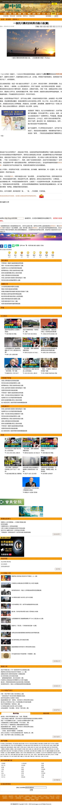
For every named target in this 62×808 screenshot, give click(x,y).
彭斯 (5, 747)
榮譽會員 (53, 226)
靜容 (22, 773)
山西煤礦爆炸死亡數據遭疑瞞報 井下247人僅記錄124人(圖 (13, 350)
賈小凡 (3, 765)
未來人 (32, 373)
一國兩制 (2, 749)
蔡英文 (21, 751)
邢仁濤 (3, 775)
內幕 (32, 747)
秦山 (2, 773)
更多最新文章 (56, 686)
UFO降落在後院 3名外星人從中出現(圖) (22, 597)
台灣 (19, 751)
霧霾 (48, 751)
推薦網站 (5, 798)
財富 (10, 751)
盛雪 (22, 771)
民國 (41, 754)
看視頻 (57, 798)
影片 (58, 14)
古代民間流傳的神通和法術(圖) (10, 286)
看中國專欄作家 (6, 760)
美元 (40, 749)
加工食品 (35, 352)
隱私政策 (34, 796)
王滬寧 (18, 747)
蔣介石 (53, 754)
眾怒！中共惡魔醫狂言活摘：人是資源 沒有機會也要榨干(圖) (17, 720)
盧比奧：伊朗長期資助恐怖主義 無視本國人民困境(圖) (15, 682)
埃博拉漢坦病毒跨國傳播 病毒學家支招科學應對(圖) (25, 632)
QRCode (22, 245)
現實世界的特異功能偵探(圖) (9, 390)
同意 (54, 3)
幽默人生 (22, 756)
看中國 (55, 747)
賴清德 (52, 334)
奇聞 (53, 14)
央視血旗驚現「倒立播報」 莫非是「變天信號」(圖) (15, 708)
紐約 (34, 14)
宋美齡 (56, 754)
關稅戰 (8, 373)
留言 (48, 26)
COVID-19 (27, 743)
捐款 (16, 796)
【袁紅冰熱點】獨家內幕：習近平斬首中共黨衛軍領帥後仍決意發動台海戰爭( (21, 718)
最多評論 (16, 713)
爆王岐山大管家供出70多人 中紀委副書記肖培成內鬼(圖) (16, 702)
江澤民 (21, 747)
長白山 (34, 752)
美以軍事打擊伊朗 (6, 561)
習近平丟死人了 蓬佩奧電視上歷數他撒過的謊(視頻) (15, 724)
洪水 (12, 745)
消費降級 (19, 473)
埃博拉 (44, 352)
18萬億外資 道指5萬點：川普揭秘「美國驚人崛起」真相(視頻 (48, 469)
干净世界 (11, 798)
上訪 (6, 752)
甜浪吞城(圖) (4, 524)
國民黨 (36, 743)
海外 (32, 754)
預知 (42, 245)
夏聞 (42, 767)
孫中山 (49, 754)
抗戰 (46, 754)
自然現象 (19, 16)
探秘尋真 (32, 16)
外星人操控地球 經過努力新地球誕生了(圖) (13, 277)
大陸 (9, 14)
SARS (45, 752)
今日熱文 (4, 316)
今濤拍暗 (24, 763)
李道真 (23, 765)
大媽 (31, 751)
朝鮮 (24, 749)
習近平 (26, 334)
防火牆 (55, 751)
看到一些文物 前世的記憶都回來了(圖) (12, 265)
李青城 (43, 773)
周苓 (2, 769)
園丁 (2, 771)
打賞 (44, 26)
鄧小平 (2, 756)
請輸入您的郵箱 (20, 787)
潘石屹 (35, 334)
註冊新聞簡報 (6, 784)
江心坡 (42, 752)
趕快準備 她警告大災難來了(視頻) (10, 698)
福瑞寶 (52, 798)
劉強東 (27, 751)
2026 (25, 373)
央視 (29, 473)
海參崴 (15, 751)
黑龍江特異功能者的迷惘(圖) (9, 289)
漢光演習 (32, 743)
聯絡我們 (11, 796)
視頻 (2, 435)
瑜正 (22, 775)
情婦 (43, 747)
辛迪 (42, 777)
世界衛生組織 (52, 352)
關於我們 (21, 796)
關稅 (58, 745)
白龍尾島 (38, 752)
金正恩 (47, 745)
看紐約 (42, 798)
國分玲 (35, 373)
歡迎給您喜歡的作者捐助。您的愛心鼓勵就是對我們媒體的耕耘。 (18, 196)
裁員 (7, 473)
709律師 (2, 752)
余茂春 (31, 492)
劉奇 (8, 756)
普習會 (35, 492)
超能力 (39, 245)
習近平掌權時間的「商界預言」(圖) (10, 704)
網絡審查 (13, 752)
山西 (10, 354)
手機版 (37, 26)
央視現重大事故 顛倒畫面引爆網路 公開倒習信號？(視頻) (31, 469)
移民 (6, 754)
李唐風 (43, 769)
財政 (8, 751)
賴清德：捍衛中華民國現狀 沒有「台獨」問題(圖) (14, 716)
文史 (43, 14)
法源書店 (25, 798)
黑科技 (26, 352)
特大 (54, 26)
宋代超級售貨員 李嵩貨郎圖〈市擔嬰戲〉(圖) (24, 654)
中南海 (28, 747)
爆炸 (7, 354)
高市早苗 (48, 334)
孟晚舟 (54, 745)
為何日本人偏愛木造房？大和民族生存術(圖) (13, 530)
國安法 (42, 743)
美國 (19, 14)
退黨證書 (36, 798)
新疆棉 (6, 745)
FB (22, 749)
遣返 (17, 754)
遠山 (22, 767)
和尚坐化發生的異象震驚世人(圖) (10, 280)
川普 (56, 334)
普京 (11, 373)
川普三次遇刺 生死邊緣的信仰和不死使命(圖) (13, 528)
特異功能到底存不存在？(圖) (9, 301)
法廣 (15, 749)
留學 (12, 754)
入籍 (24, 754)
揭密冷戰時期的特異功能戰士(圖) (10, 298)
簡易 (42, 763)
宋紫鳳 (3, 763)
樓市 (5, 751)
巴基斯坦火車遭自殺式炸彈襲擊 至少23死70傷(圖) (25, 583)
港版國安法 (19, 745)
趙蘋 (42, 771)
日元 (55, 749)
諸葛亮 (15, 756)
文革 (45, 756)
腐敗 (45, 747)
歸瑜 (42, 765)
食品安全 (30, 352)
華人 (4, 754)
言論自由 (55, 752)
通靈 (10, 334)
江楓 (42, 775)
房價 (33, 751)
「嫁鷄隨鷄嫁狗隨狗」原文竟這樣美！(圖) (12, 678)
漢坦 (47, 352)
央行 (33, 749)
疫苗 (29, 745)
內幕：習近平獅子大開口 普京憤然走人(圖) (12, 694)
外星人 (39, 756)
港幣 (57, 749)
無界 (37, 799)
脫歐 (30, 749)
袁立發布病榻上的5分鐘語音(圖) (20, 639)
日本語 (58, 796)
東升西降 (45, 473)
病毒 (23, 743)
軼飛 (2, 767)
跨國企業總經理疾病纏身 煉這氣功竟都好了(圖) (14, 291)
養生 (47, 756)
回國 (22, 754)
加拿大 (27, 749)
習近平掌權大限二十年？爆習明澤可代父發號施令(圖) (15, 670)
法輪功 (8, 752)
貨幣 (43, 749)
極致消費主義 (12, 473)
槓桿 (38, 749)
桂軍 (44, 754)
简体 (41, 26)
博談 (29, 14)
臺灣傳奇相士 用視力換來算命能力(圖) (12, 270)
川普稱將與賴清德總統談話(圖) (9, 728)
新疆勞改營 (50, 752)
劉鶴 (15, 747)
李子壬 (3, 777)
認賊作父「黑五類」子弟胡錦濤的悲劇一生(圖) (24, 625)
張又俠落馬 (4, 564)
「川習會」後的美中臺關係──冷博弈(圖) (12, 730)
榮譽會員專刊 (6, 519)
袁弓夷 (15, 745)
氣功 (11, 176)
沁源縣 (13, 354)
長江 (10, 745)
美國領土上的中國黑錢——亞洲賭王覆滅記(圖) (13, 522)
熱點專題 (4, 558)
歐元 (52, 749)
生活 (48, 14)
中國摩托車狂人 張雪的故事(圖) (9, 526)
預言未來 (12, 16)
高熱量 (47, 373)
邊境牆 (2, 747)
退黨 (26, 745)
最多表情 (46, 713)
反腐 (48, 747)
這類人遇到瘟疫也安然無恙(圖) (10, 275)
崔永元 (25, 747)
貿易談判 (11, 747)
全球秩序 (50, 473)
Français (45, 796)
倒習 (35, 473)
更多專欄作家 (56, 780)
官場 (14, 14)
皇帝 (13, 756)
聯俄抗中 (26, 492)
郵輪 (15, 334)
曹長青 (23, 777)
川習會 (44, 334)
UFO (40, 745)
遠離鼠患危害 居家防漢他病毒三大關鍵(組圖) (13, 674)
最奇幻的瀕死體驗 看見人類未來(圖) (11, 273)
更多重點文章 (56, 661)
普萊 (7, 334)
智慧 (26, 756)
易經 (19, 756)
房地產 (2, 751)
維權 (58, 751)
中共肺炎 (2, 743)
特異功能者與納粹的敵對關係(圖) (10, 303)
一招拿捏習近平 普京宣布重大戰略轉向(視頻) (13, 696)
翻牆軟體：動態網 (29, 799)
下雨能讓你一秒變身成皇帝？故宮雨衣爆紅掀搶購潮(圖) (16, 532)
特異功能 (30, 245)
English (39, 796)
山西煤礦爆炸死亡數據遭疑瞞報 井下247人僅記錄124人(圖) (27, 618)
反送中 (37, 747)
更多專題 (58, 569)
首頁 (4, 14)
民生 (29, 754)
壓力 (44, 373)
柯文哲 (32, 745)
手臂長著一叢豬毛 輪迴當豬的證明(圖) (12, 263)
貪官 (40, 747)
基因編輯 (51, 751)
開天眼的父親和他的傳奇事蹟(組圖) (11, 294)
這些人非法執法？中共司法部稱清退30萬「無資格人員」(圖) (17, 732)
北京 (25, 751)
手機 (31, 756)
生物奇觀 (5, 16)
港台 (24, 14)
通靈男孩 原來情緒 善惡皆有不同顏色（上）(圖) (24, 576)
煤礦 (16, 354)
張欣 (32, 334)
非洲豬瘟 (39, 751)
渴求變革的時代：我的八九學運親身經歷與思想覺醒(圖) (26, 590)
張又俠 (52, 743)
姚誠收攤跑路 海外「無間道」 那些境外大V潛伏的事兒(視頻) (17, 700)
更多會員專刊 (56, 534)
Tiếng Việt (51, 796)
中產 (13, 751)
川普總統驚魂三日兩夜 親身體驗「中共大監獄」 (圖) (15, 722)
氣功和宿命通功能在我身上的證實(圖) (12, 296)
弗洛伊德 (36, 745)
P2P (45, 751)
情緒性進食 (51, 373)
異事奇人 (25, 16)
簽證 (19, 754)
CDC (57, 352)
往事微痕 (7, 749)
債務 (35, 749)
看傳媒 (47, 798)
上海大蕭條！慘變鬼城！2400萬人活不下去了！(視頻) (12, 469)
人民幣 (45, 749)
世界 (38, 14)
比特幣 (49, 749)
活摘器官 (17, 752)
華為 (45, 745)
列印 (51, 26)
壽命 (42, 756)
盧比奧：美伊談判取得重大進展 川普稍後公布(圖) (25, 611)
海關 (14, 754)
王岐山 (51, 745)
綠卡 (27, 754)
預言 (13, 334)
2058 (28, 373)
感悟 (29, 756)
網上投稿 (4, 796)
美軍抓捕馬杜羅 (5, 566)
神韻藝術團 (18, 798)
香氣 (56, 373)
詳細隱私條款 (36, 3)
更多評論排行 (56, 736)
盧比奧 (20, 743)
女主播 (59, 752)
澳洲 (39, 754)
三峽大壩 (2, 745)
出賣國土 (57, 743)
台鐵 (39, 743)
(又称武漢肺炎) (8, 743)
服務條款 (27, 796)
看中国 (13, 7)
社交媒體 (19, 749)
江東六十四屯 (23, 752)
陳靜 (22, 769)
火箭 (32, 473)
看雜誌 (31, 798)
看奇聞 (8, 19)
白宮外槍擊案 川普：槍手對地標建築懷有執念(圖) (25, 604)
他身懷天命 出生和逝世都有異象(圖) (11, 268)
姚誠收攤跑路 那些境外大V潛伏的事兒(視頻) (23, 646)
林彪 (5, 756)
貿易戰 (45, 743)
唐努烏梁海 (29, 752)
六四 (24, 745)
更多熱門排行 (56, 710)
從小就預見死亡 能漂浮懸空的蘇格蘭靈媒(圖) (14, 402)
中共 (42, 745)
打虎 (50, 747)
